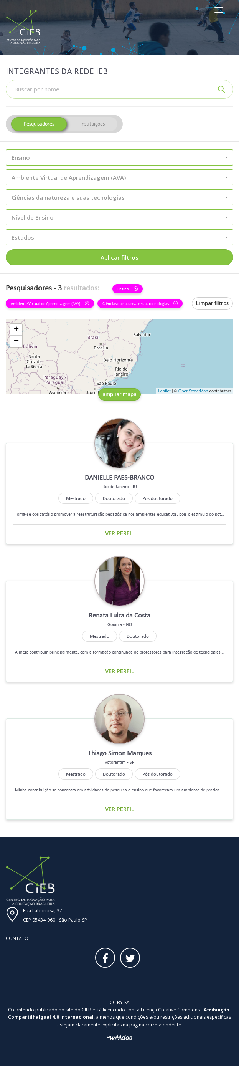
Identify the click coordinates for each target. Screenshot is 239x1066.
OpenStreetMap (193, 391)
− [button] (16, 341)
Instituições (92, 124)
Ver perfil (119, 533)
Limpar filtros (212, 303)
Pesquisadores (39, 124)
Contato (17, 938)
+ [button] (16, 330)
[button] (119, 157)
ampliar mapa (119, 394)
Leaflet (164, 391)
